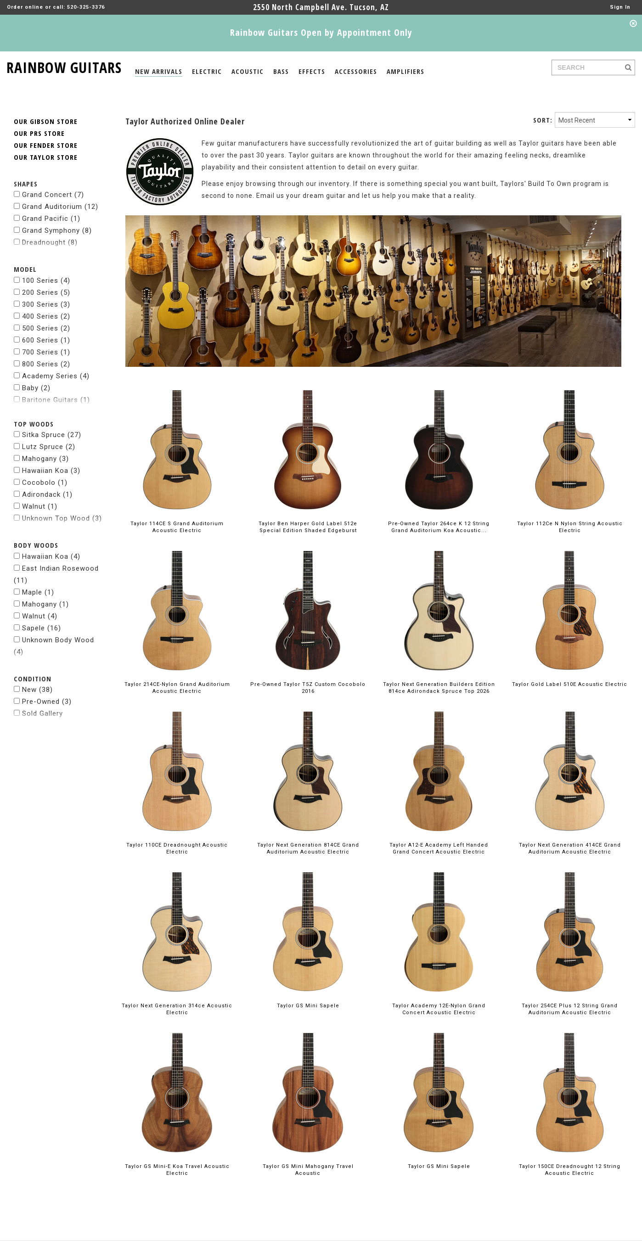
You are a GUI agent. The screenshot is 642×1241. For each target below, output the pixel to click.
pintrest (613, 1233)
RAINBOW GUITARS (64, 65)
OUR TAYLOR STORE (46, 139)
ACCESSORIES (356, 71)
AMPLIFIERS (405, 71)
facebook (545, 1233)
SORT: (542, 102)
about (23, 1233)
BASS (281, 71)
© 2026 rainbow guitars (93, 1233)
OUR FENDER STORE (46, 127)
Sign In (620, 7)
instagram (580, 1233)
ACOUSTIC (247, 71)
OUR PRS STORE (39, 115)
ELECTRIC (207, 71)
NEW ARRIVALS (158, 71)
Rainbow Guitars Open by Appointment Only (321, 32)
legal (45, 1233)
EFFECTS (311, 71)
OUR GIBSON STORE (46, 103)
